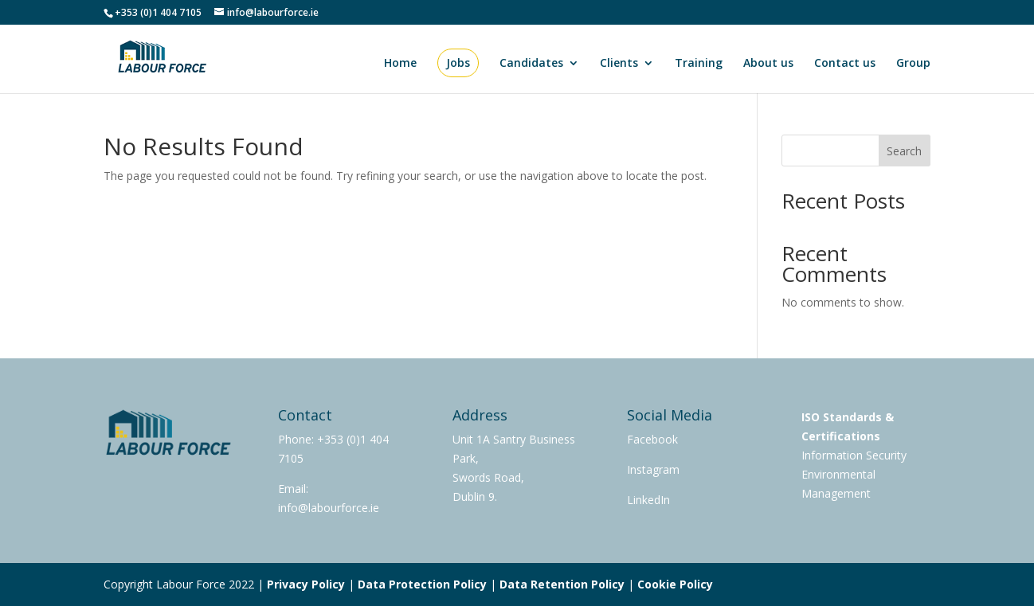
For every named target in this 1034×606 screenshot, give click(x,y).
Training (699, 63)
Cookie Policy (675, 584)
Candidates (531, 63)
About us (768, 63)
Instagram (653, 469)
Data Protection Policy (422, 584)
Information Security (854, 455)
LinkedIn (648, 499)
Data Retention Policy (562, 584)
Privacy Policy (306, 584)
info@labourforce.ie (328, 507)
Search (904, 150)
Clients (619, 63)
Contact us (844, 63)
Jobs (458, 62)
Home (400, 63)
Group (913, 63)
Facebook (652, 439)
